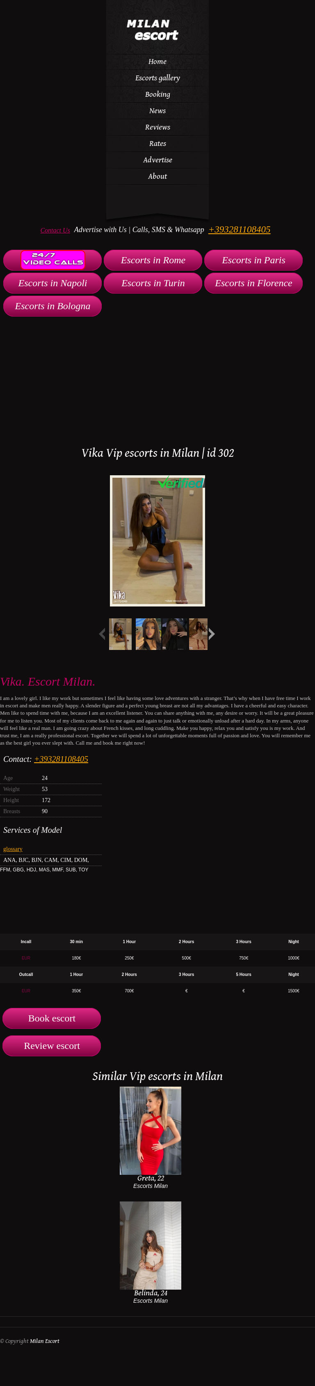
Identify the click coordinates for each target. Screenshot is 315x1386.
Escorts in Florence (253, 283)
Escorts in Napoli (52, 283)
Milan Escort (44, 1341)
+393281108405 (239, 229)
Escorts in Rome (153, 260)
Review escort (52, 1045)
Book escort (51, 1018)
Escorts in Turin (153, 283)
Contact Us (55, 230)
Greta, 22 (150, 1178)
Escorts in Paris (253, 260)
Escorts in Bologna (53, 306)
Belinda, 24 (150, 1293)
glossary (13, 849)
